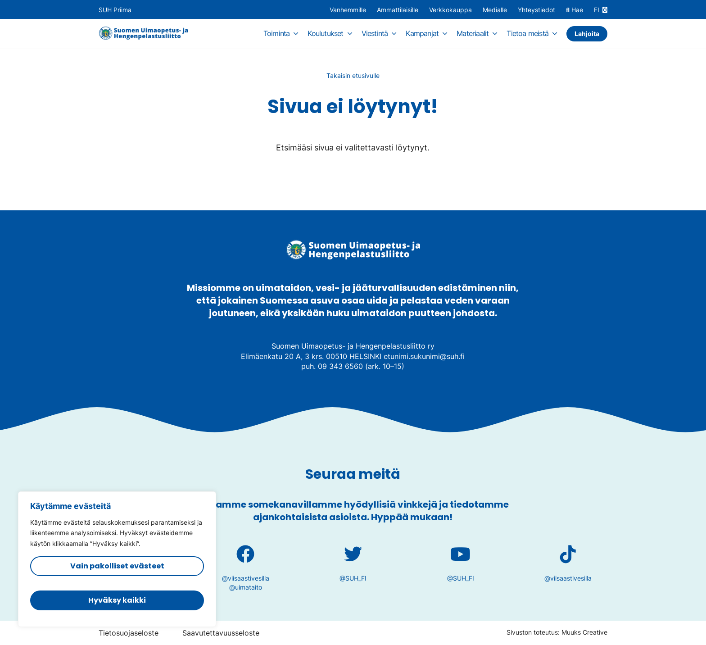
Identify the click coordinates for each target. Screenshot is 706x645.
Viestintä (375, 33)
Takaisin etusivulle (353, 75)
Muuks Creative (584, 632)
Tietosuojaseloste (128, 632)
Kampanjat (422, 33)
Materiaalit (473, 33)
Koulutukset (325, 33)
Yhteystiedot (536, 10)
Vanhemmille (348, 10)
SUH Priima (115, 10)
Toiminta (276, 33)
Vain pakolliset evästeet (117, 566)
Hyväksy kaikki (117, 600)
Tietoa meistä (527, 33)
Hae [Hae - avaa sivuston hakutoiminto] (574, 10)
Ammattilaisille (397, 10)
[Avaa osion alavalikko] (295, 33)
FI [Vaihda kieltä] (596, 10)
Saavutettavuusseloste (220, 632)
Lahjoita (587, 33)
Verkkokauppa (450, 10)
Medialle (495, 10)
